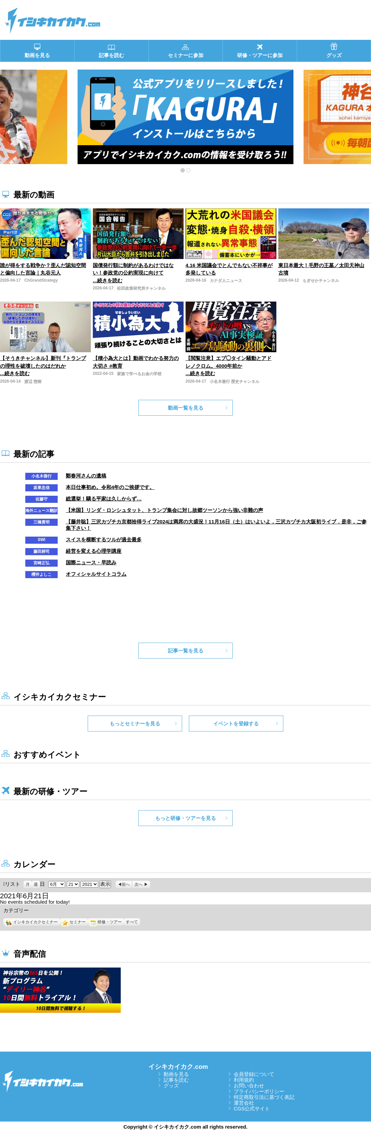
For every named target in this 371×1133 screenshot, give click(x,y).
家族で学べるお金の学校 (139, 373)
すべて (132, 922)
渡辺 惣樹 (32, 381)
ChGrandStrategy (41, 280)
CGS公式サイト (252, 1108)
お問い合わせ (249, 1085)
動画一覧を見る (185, 408)
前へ (126, 884)
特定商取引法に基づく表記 (264, 1097)
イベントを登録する (236, 723)
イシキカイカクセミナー (31, 922)
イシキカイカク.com (178, 1066)
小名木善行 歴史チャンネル (234, 381)
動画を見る (176, 1074)
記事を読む (176, 1080)
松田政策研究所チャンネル (141, 288)
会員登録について (254, 1074)
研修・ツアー (106, 922)
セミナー (74, 922)
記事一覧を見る (185, 650)
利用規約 (244, 1080)
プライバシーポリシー (259, 1091)
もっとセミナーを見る (135, 723)
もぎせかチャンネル (321, 280)
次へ (139, 884)
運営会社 (244, 1103)
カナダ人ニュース (226, 280)
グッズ (171, 1085)
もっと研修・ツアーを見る (185, 818)
